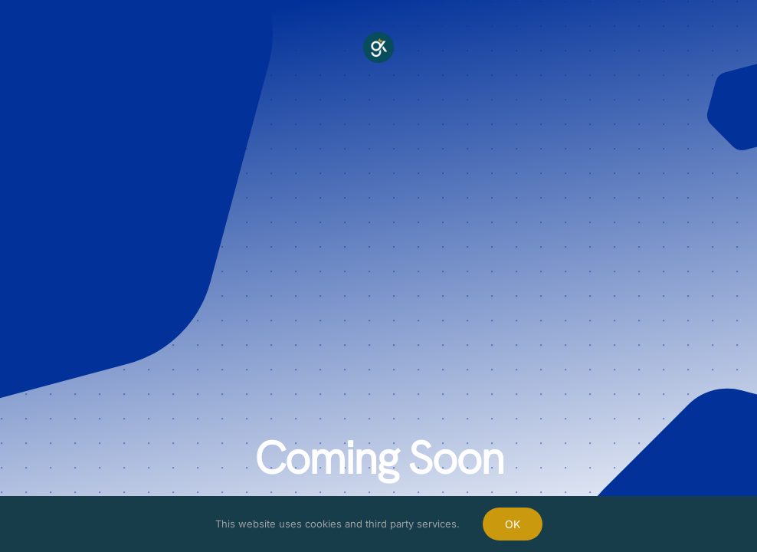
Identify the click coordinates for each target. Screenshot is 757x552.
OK (512, 524)
